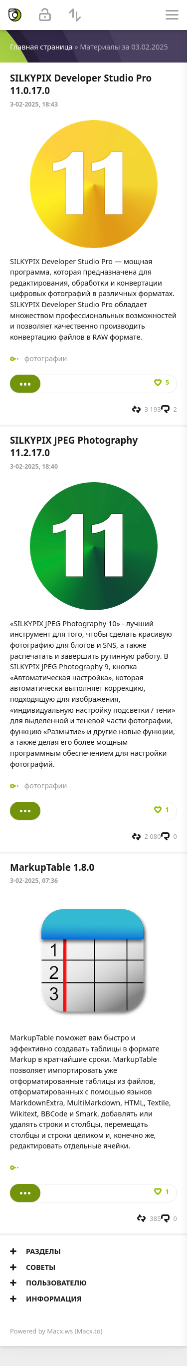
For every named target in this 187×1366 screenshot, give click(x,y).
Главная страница (41, 47)
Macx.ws (60, 1330)
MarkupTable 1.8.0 (52, 867)
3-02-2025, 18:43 (34, 104)
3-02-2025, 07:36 (34, 880)
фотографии (45, 358)
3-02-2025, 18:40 (34, 466)
